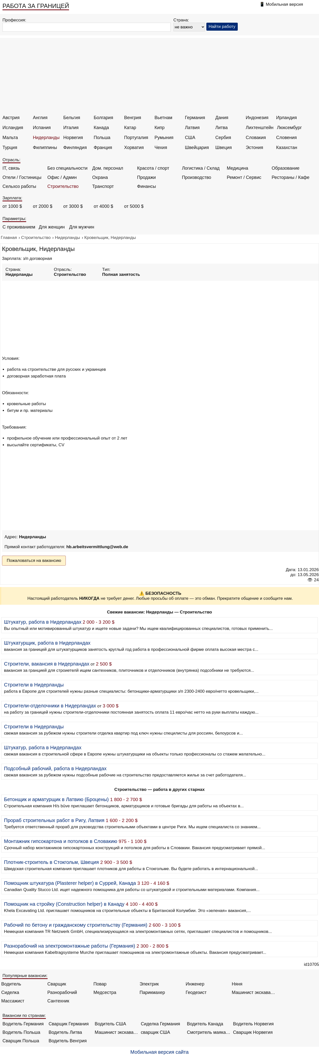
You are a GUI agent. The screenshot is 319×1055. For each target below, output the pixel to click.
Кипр (159, 127)
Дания (221, 117)
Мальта (10, 137)
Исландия (12, 127)
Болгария (103, 117)
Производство (196, 177)
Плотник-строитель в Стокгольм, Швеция (51, 862)
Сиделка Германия (160, 1023)
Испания (42, 127)
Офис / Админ (62, 177)
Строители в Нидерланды (34, 684)
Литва (221, 127)
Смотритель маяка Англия (209, 1032)
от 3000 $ (73, 206)
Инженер (195, 983)
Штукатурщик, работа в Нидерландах (47, 643)
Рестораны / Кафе (291, 177)
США (190, 137)
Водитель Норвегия (253, 1023)
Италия (71, 127)
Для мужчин (81, 227)
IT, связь (11, 168)
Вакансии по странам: (24, 1015)
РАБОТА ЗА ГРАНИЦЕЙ (35, 5)
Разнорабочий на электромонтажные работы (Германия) (69, 946)
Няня (237, 983)
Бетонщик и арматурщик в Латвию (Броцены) (56, 799)
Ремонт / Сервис (244, 177)
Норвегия (73, 137)
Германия (195, 117)
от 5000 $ (134, 206)
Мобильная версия (284, 4)
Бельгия (71, 117)
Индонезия (257, 117)
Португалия (136, 137)
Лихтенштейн (259, 127)
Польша (102, 137)
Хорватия (134, 147)
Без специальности (67, 168)
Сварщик (56, 983)
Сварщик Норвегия (253, 1032)
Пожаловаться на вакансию (34, 560)
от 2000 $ (42, 206)
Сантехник (58, 1000)
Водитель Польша (21, 1032)
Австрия (10, 117)
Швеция (223, 147)
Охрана (100, 177)
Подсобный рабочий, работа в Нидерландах (55, 768)
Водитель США (110, 1023)
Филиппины (45, 147)
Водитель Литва (65, 1032)
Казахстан (286, 147)
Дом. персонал (107, 168)
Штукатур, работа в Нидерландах (42, 622)
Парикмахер (152, 992)
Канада (101, 127)
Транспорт (103, 186)
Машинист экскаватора (253, 992)
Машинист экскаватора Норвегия (116, 1032)
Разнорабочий (62, 992)
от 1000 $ (12, 206)
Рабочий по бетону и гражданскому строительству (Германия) (75, 925)
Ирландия (286, 117)
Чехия (161, 147)
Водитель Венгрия (68, 1040)
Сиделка (10, 992)
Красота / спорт (153, 168)
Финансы (146, 186)
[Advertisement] (160, 78)
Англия (40, 117)
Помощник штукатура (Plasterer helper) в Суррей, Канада (70, 883)
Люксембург (289, 127)
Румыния (164, 137)
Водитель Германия (23, 1023)
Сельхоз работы (19, 186)
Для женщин (52, 227)
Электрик (149, 983)
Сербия (223, 137)
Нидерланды (46, 137)
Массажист (12, 1000)
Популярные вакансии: (25, 975)
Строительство (63, 186)
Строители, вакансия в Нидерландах (46, 664)
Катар (130, 127)
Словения (286, 137)
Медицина (237, 168)
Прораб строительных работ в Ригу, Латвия (54, 820)
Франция (103, 147)
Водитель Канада (205, 1023)
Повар (99, 983)
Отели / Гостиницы (21, 177)
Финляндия (75, 147)
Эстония (254, 147)
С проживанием (18, 227)
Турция (9, 147)
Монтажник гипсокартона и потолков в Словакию (60, 841)
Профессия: (14, 20)
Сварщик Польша (20, 1040)
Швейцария (197, 147)
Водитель (11, 983)
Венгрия (132, 117)
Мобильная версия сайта (159, 1052)
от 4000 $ (103, 206)
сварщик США (155, 1032)
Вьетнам (163, 117)
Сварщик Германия (69, 1023)
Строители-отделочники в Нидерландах (50, 705)
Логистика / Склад (201, 168)
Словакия (256, 137)
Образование (286, 168)
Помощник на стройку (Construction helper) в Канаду (64, 904)
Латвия (192, 127)
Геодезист (196, 992)
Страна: (181, 20)
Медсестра (104, 992)
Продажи (146, 177)
